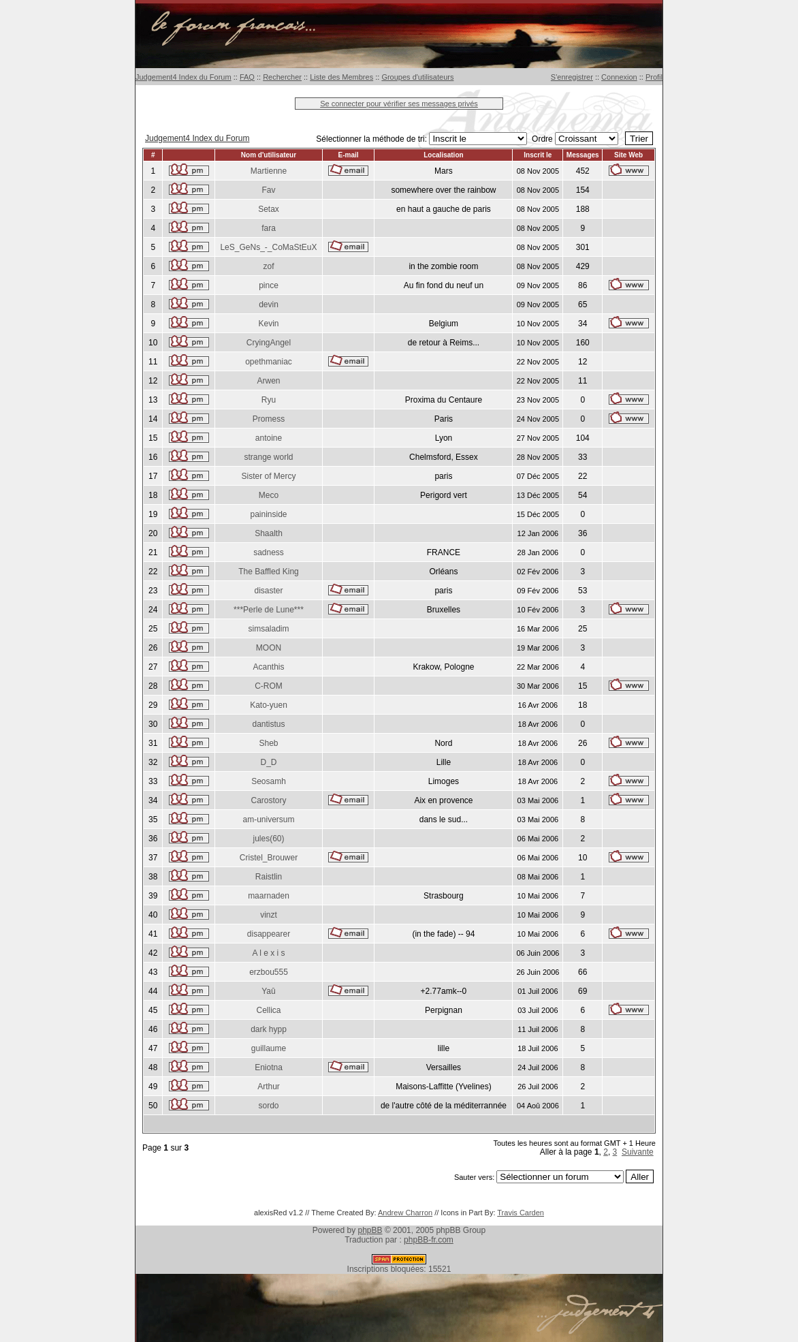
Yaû (268, 991)
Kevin (268, 323)
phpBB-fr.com (428, 1240)
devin (268, 304)
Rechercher (282, 77)
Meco (268, 495)
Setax (268, 209)
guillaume (268, 1048)
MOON (268, 648)
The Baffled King (268, 571)
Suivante (638, 1152)
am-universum (268, 819)
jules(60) (268, 838)
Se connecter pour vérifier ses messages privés (399, 103)
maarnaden (268, 896)
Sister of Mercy (268, 476)
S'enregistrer (572, 77)
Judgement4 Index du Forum (183, 77)
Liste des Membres (341, 77)
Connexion (619, 77)
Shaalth (269, 533)
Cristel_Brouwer (269, 857)
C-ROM (269, 686)
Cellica (268, 1010)
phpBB (370, 1230)
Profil (654, 77)
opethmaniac (268, 361)
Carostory (268, 800)
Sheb (268, 743)
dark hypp (269, 1029)
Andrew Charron (405, 1212)
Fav (268, 190)
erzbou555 (268, 972)
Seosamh (268, 781)
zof (268, 266)
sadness (268, 552)
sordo (268, 1105)
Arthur (268, 1086)
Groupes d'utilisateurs (417, 77)
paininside (268, 514)
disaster (268, 590)
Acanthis (268, 667)
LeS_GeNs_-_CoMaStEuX (268, 247)
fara (268, 228)
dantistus (268, 724)
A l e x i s (268, 953)
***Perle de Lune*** (269, 609)
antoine (268, 438)
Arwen (268, 381)
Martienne (269, 171)
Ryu (268, 400)
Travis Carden (520, 1212)
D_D (268, 762)
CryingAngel (268, 342)
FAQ (247, 77)
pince (268, 285)
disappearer (268, 934)
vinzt (268, 915)
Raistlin (268, 876)
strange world (268, 457)
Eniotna (269, 1067)
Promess (269, 419)
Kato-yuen (268, 705)
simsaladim (268, 629)
